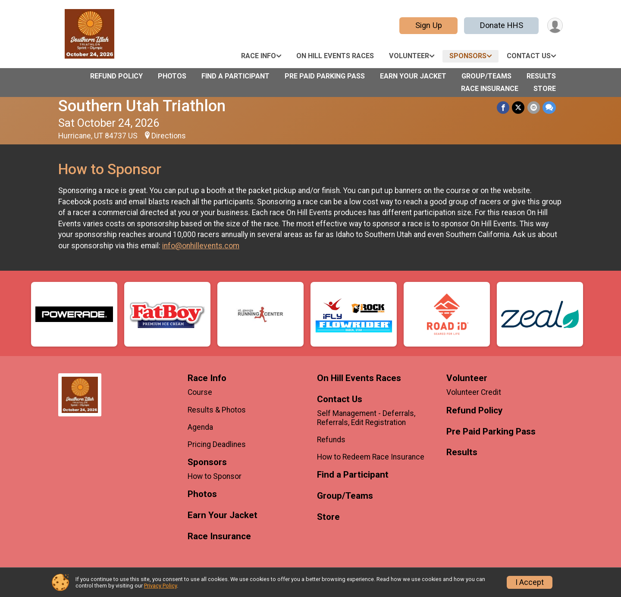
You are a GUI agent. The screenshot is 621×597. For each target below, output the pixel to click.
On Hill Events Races (335, 56)
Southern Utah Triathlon (142, 106)
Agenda (200, 427)
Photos (172, 76)
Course (200, 392)
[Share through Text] (549, 107)
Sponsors (467, 56)
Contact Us (529, 56)
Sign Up (428, 25)
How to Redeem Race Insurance (370, 457)
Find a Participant (235, 76)
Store (544, 88)
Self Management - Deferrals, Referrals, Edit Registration (366, 417)
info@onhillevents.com (200, 245)
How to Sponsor (215, 476)
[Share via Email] (533, 107)
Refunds (331, 439)
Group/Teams (486, 76)
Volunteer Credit (473, 392)
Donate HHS (501, 25)
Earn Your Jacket (413, 76)
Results (541, 76)
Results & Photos (217, 410)
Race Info (258, 56)
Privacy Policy (160, 585)
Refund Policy (116, 76)
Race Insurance (489, 88)
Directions (168, 135)
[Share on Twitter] (518, 107)
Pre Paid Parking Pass (325, 76)
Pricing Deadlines (217, 444)
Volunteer (409, 56)
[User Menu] (555, 26)
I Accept (529, 582)
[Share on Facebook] (503, 107)
